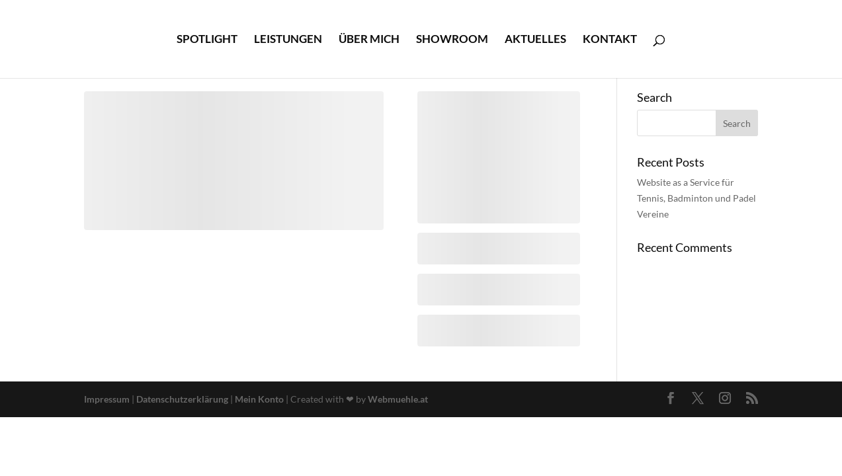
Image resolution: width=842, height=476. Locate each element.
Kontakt (610, 40)
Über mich (369, 40)
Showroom (452, 40)
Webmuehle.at (398, 399)
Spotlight (207, 40)
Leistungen (288, 40)
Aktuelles (535, 40)
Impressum (108, 399)
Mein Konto (259, 399)
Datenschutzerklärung (183, 399)
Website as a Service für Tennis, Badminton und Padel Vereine (696, 198)
